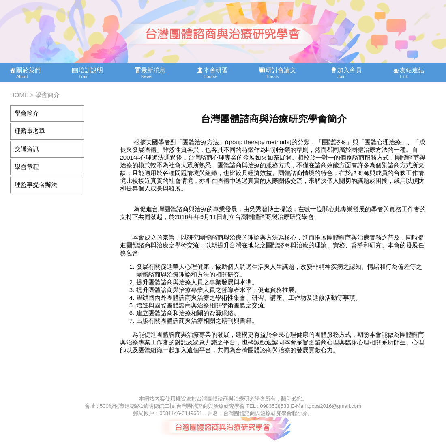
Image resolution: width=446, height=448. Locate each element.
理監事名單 (30, 131)
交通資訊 (27, 148)
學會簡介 (27, 113)
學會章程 (27, 166)
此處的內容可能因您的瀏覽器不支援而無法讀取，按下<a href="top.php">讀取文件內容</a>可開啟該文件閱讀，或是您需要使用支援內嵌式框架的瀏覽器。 (223, 42)
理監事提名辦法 (36, 184)
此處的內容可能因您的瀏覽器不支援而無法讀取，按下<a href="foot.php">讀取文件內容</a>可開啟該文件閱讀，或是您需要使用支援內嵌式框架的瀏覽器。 (223, 421)
